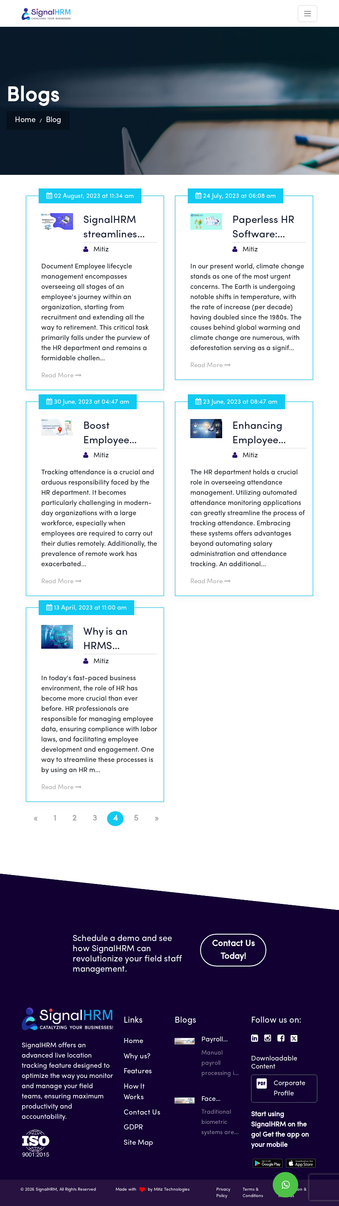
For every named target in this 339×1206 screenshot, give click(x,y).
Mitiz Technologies (171, 1189)
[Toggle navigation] (307, 13)
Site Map (138, 1142)
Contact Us (142, 1112)
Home (25, 120)
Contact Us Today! (233, 950)
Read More (61, 376)
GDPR (133, 1127)
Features (138, 1071)
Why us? (137, 1056)
